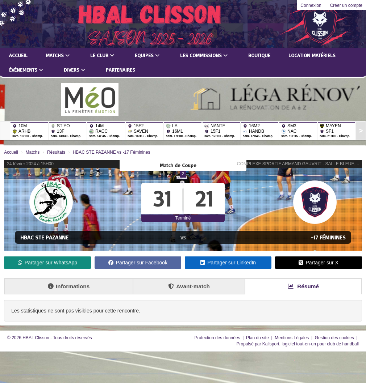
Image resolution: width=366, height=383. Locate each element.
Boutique (259, 55)
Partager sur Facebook (137, 262)
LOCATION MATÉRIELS (312, 55)
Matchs (58, 55)
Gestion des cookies (335, 337)
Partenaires (120, 70)
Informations (69, 286)
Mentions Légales (292, 337)
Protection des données (218, 337)
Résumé (303, 286)
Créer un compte (346, 5)
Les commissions (204, 55)
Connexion (310, 5)
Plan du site (258, 337)
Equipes (147, 55)
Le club (102, 55)
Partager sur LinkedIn (228, 262)
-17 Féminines (328, 237)
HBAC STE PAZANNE (44, 237)
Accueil (18, 55)
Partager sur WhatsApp (48, 262)
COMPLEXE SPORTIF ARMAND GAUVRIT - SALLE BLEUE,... (298, 163)
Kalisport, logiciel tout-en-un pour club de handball (310, 343)
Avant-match (189, 286)
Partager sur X (318, 262)
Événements (26, 70)
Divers (74, 70)
